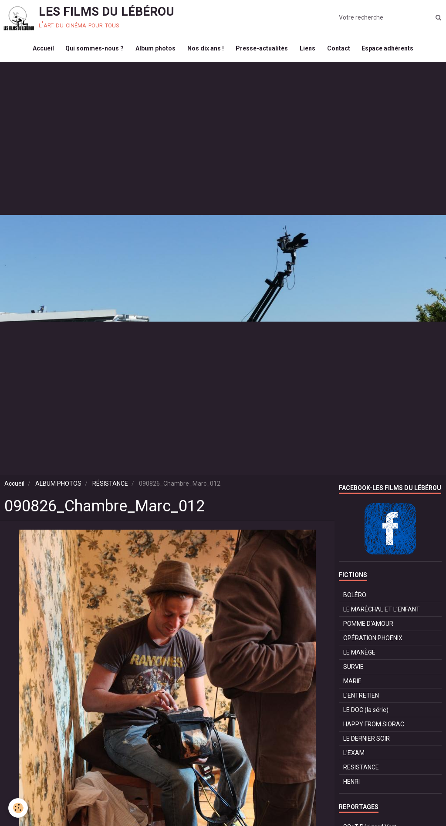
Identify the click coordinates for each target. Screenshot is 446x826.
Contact (342, 50)
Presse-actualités (263, 50)
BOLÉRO (354, 598)
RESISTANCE (361, 771)
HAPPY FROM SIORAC (373, 728)
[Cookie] (18, 808)
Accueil (38, 50)
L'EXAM (354, 756)
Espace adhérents (393, 50)
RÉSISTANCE (110, 487)
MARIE (352, 685)
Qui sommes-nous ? (91, 50)
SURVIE (353, 670)
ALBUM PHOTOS (58, 487)
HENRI (351, 785)
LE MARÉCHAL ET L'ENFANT (381, 613)
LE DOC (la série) (366, 713)
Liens (310, 50)
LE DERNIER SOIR (366, 742)
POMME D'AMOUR (368, 627)
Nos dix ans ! (205, 50)
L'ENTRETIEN (361, 699)
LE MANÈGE (359, 656)
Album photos (154, 50)
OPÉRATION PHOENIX (372, 641)
